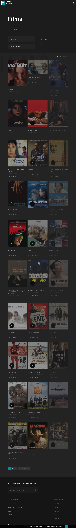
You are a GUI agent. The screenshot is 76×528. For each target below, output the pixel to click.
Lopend (44, 39)
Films (15, 19)
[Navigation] (73, 3)
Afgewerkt (45, 44)
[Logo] (6, 3)
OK (66, 526)
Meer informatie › (59, 526)
